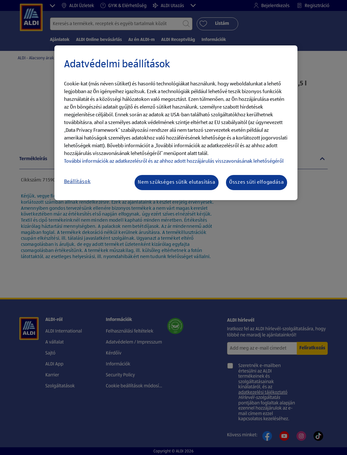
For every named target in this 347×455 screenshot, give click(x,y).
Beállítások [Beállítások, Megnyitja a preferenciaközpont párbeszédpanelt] (77, 181)
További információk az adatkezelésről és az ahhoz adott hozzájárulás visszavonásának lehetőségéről (174, 161)
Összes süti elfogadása (256, 182)
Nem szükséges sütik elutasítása (176, 182)
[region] (175, 122)
